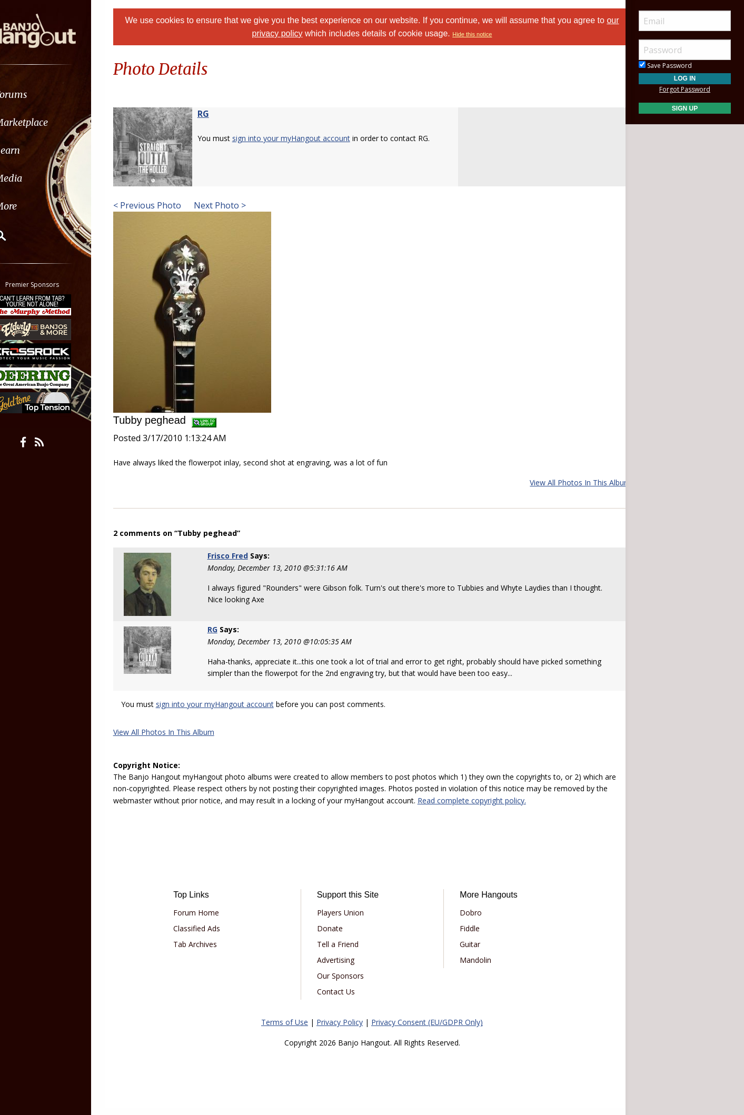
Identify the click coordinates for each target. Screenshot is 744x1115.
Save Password (665, 65)
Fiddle (466, 936)
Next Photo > (232, 205)
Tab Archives (206, 952)
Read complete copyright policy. (508, 808)
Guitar (466, 952)
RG (216, 114)
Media (35, 178)
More (33, 206)
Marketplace (48, 122)
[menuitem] (59, 94)
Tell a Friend (341, 952)
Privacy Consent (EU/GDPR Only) (427, 1029)
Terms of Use (284, 1029)
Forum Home (207, 920)
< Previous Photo (160, 205)
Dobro (467, 920)
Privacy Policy (339, 1029)
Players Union (344, 920)
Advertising (339, 967)
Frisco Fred (236, 556)
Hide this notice (479, 34)
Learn (34, 150)
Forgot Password (684, 89)
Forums (38, 94)
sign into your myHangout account (304, 138)
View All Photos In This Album (567, 482)
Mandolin (472, 967)
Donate (333, 936)
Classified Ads (207, 936)
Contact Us (340, 999)
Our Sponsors (344, 983)
